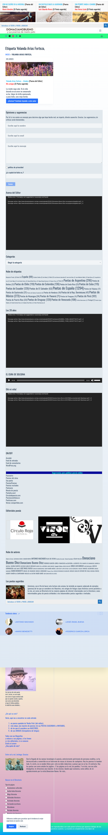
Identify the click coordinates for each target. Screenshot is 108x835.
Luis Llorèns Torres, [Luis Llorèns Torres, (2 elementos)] (22, 281)
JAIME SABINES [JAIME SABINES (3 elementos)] (50, 566)
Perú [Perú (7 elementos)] (60, 281)
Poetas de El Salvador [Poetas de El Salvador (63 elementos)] (40, 288)
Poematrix (9, 475)
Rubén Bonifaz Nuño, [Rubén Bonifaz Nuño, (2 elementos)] (17, 303)
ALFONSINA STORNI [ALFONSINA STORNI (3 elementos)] (18, 559)
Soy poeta (9, 480)
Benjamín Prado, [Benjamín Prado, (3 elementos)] (11, 277)
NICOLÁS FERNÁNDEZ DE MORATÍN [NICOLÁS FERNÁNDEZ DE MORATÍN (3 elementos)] (61, 571)
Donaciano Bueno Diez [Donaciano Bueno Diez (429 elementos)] (31, 563)
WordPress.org (11, 465)
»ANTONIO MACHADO (24, 622)
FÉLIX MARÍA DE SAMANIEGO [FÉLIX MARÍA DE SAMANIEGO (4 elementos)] (87, 563)
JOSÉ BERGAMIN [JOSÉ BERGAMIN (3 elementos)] (88, 566)
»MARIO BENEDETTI (23, 631)
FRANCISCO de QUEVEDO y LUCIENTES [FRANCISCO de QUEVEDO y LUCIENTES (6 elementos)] (69, 563)
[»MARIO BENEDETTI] (9, 631)
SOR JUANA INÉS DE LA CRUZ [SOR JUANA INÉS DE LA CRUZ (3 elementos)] (50, 573)
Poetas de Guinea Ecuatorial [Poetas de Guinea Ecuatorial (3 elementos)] (35, 293)
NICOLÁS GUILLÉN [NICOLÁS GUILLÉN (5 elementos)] (74, 571)
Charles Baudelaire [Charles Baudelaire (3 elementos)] (69, 559)
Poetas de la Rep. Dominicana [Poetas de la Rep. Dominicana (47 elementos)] (75, 292)
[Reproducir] (9, 380)
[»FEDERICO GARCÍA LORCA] (59, 631)
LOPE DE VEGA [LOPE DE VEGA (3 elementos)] (65, 569)
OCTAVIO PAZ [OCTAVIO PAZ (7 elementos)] (83, 571)
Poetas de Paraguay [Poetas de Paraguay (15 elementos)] (68, 296)
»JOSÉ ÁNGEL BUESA (74, 622)
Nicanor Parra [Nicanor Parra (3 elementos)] (50, 571)
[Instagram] (13, 36)
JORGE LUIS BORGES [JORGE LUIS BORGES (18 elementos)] (77, 566)
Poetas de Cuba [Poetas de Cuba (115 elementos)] (89, 284)
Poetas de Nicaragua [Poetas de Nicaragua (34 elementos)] (30, 296)
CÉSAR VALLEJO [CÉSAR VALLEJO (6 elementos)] (77, 559)
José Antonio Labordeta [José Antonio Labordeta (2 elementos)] (60, 277)
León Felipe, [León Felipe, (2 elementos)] (13, 281)
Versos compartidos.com (14, 502)
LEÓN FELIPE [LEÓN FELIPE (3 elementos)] (59, 569)
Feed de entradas (12, 460)
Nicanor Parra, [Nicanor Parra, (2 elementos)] (54, 281)
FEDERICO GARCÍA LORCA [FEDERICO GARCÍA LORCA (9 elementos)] (51, 563)
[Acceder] (102, 36)
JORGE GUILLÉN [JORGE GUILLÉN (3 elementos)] (66, 566)
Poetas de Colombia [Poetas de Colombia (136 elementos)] (47, 284)
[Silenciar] (92, 380)
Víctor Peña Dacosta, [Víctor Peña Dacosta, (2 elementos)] (39, 303)
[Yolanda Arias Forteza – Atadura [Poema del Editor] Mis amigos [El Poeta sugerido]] (29, 69)
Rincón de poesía (12, 490)
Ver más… (62, 771)
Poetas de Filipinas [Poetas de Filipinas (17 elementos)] (92, 288)
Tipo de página (10, 784)
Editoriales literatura (12, 797)
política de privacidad (15, 167)
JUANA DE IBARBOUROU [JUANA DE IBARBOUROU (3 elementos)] (38, 569)
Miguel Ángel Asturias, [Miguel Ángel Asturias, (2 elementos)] (44, 281)
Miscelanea (9, 807)
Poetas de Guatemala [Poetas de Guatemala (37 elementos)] (16, 292)
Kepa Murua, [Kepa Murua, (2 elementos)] (90, 277)
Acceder (9, 458)
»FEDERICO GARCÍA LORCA (77, 631)
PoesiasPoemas (11, 483)
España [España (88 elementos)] (27, 277)
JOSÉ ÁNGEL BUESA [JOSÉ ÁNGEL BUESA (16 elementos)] (26, 568)
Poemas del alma (12, 478)
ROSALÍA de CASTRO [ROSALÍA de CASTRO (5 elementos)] (30, 573)
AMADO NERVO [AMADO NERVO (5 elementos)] (27, 559)
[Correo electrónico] (20, 36)
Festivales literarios (12, 800)
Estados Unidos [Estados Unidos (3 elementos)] (37, 277)
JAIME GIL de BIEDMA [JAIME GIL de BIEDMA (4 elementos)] (41, 566)
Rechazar (23, 826)
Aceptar (11, 826)
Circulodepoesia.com (13, 495)
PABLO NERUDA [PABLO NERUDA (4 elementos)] (91, 571)
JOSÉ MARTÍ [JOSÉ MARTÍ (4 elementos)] (17, 569)
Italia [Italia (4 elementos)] (51, 277)
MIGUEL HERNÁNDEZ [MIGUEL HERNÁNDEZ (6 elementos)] (41, 571)
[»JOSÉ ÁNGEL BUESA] (59, 621)
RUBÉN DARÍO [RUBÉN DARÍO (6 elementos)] (39, 573)
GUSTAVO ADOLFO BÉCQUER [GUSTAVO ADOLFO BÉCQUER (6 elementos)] (28, 566)
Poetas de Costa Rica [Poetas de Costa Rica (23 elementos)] (69, 284)
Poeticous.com (11, 500)
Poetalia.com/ (11, 492)
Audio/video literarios (13, 791)
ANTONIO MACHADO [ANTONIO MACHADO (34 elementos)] (38, 558)
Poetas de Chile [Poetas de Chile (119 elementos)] (24, 284)
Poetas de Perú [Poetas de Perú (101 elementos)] (86, 296)
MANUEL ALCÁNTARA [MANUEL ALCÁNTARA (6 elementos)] (88, 568)
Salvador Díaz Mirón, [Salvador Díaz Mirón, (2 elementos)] (28, 303)
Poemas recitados (12, 485)
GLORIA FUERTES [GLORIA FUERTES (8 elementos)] (15, 566)
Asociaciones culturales (13, 787)
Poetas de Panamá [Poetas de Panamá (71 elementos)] (50, 296)
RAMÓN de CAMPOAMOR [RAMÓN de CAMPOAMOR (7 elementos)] (17, 573)
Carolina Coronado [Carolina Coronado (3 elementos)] (60, 559)
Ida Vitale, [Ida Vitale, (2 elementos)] (46, 277)
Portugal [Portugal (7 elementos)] (91, 300)
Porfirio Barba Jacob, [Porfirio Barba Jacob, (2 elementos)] (82, 300)
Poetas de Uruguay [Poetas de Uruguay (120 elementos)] (39, 299)
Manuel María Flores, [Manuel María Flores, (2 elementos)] (33, 281)
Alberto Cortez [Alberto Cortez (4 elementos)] (9, 559)
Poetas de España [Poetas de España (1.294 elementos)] (68, 288)
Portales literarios (12, 810)
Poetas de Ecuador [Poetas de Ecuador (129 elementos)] (17, 288)
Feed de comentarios (13, 463)
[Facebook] (6, 36)
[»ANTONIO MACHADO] (9, 621)
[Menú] (100, 30)
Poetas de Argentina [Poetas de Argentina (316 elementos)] (78, 280)
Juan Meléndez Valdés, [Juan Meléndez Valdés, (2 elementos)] (81, 277)
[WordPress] (16, 36)
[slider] (50, 380)
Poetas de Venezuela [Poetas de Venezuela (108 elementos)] (64, 299)
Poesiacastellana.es (13, 497)
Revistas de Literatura (13, 813)
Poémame (9, 487)
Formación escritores (13, 803)
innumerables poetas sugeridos (71, 593)
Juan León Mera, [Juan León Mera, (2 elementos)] (71, 277)
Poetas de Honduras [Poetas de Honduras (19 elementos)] (52, 292)
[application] (54, 223)
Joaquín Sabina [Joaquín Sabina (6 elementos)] (59, 566)
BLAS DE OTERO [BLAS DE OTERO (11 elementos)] (51, 558)
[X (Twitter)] (9, 36)
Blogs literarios (11, 794)
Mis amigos (10, 59)
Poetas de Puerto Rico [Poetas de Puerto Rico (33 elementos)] (16, 299)
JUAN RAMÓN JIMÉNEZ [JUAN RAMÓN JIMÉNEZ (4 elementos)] (50, 569)
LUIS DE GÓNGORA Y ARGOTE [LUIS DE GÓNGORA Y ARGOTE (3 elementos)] (75, 569)
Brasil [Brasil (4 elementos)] (18, 277)
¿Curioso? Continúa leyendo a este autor (22, 101)
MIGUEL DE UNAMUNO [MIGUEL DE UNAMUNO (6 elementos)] (29, 571)
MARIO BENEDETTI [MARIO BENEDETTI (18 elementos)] (17, 571)
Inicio (7, 54)
